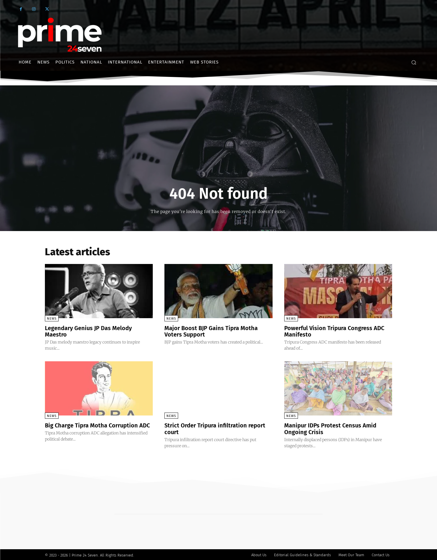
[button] (414, 62)
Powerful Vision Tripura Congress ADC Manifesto (334, 331)
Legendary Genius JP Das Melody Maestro (88, 331)
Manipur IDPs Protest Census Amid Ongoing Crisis (330, 428)
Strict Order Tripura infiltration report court (214, 428)
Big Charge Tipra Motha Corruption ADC (97, 424)
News (52, 318)
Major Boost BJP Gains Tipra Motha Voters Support (211, 331)
